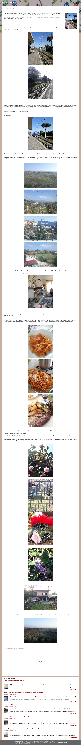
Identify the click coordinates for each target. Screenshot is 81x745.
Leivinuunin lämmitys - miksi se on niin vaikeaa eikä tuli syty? (18, 716)
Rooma (15, 648)
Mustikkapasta (9, 2)
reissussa (11, 648)
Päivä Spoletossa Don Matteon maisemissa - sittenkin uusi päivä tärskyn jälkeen (22, 728)
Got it (65, 742)
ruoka (19, 648)
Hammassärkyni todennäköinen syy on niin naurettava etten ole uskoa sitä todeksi (23, 692)
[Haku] (78, 2)
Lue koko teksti (73, 689)
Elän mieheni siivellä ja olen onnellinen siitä (14, 680)
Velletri (22, 648)
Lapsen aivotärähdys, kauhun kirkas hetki (13, 704)
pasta (7, 648)
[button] (76, 9)
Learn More (60, 742)
